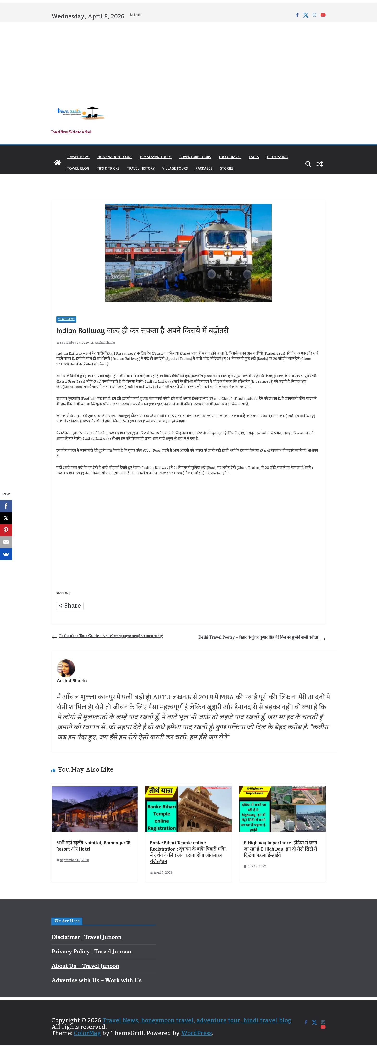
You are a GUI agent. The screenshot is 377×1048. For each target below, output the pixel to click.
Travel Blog (78, 168)
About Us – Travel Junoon (85, 966)
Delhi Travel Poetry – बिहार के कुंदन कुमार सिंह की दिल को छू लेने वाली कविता (262, 638)
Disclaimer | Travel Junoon (86, 937)
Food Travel (230, 156)
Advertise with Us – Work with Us (96, 980)
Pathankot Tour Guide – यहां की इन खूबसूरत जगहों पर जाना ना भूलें (107, 637)
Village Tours (175, 168)
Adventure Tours (195, 156)
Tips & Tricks (108, 168)
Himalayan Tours (156, 156)
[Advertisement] (188, 58)
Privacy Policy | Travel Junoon (91, 951)
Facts (254, 156)
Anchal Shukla (105, 342)
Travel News (78, 156)
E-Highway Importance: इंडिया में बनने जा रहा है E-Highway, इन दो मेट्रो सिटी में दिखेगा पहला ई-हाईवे (280, 848)
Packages (204, 168)
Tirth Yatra (277, 156)
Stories (227, 168)
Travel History (141, 168)
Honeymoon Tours (114, 156)
